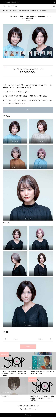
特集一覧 (28, 346)
